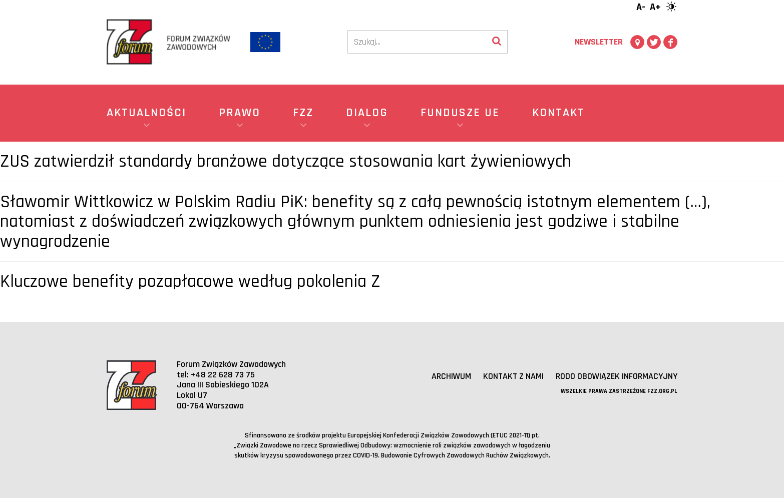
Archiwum (451, 376)
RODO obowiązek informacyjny (616, 376)
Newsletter (599, 42)
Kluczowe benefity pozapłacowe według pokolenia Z (190, 281)
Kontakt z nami (513, 376)
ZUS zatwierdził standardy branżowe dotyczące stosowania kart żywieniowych (285, 161)
